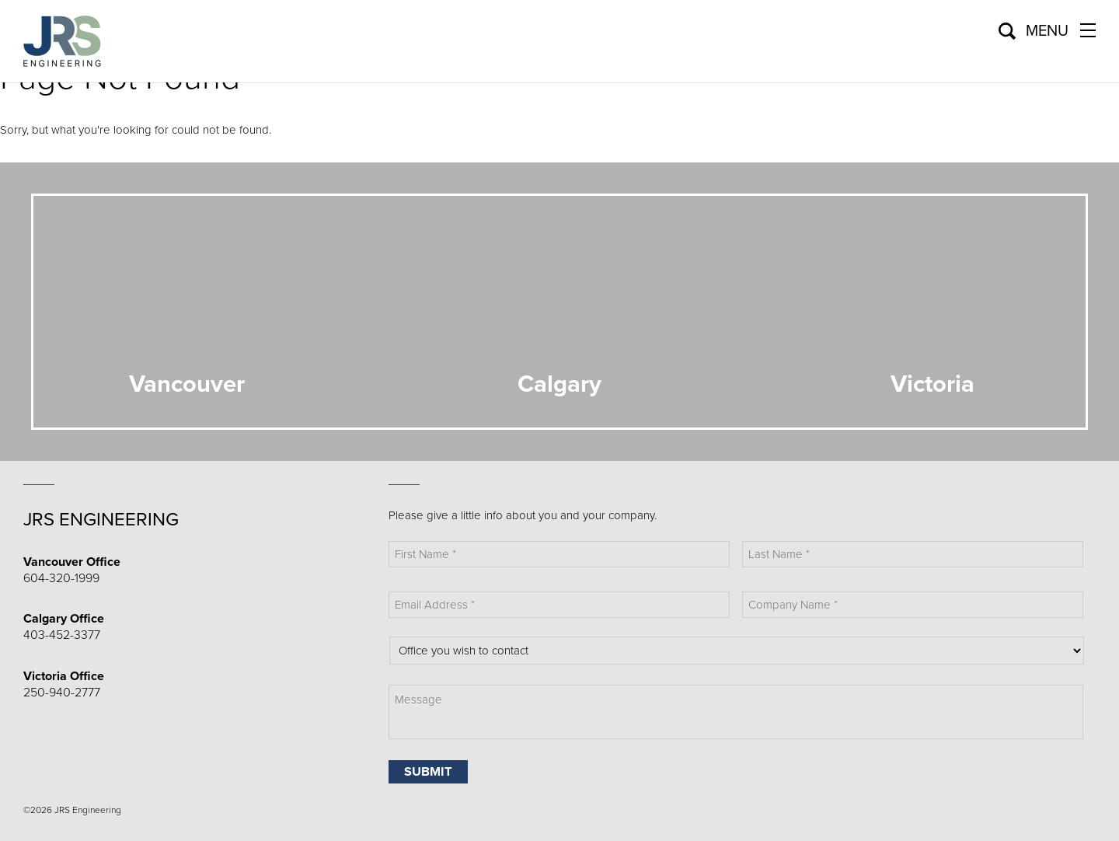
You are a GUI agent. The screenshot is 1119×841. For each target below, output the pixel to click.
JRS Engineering (101, 519)
